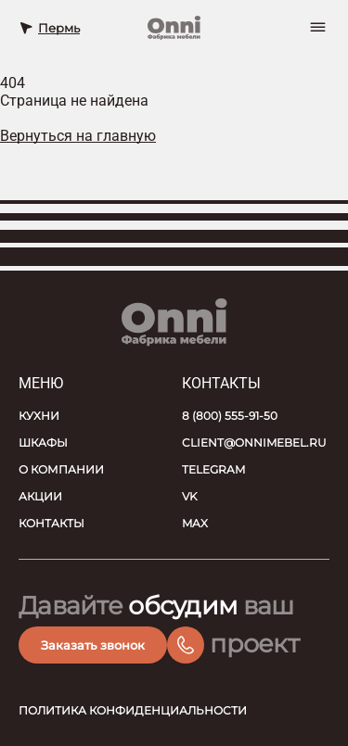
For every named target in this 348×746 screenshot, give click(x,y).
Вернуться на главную (78, 136)
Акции (40, 496)
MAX (195, 523)
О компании (61, 469)
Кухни (39, 416)
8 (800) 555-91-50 (229, 416)
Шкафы (43, 442)
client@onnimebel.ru (254, 442)
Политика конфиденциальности (133, 710)
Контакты (51, 523)
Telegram (213, 469)
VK (190, 496)
